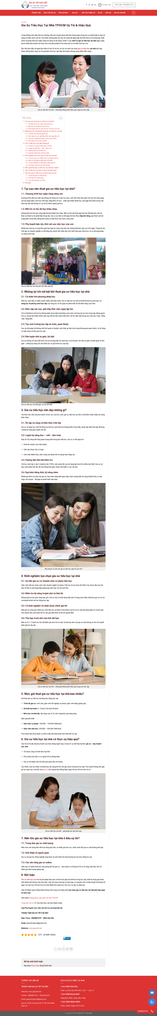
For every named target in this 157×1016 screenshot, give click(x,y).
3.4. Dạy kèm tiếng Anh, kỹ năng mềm (37, 153)
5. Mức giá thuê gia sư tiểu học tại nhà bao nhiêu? (41, 168)
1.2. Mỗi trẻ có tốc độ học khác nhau (37, 126)
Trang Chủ (36, 13)
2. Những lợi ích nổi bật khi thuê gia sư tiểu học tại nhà (42, 131)
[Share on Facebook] (55, 949)
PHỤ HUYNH (64, 13)
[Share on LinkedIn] (71, 949)
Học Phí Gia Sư (50, 13)
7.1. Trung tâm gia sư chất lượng (36, 175)
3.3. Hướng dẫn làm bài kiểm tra (36, 150)
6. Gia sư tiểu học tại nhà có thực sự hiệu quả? (40, 170)
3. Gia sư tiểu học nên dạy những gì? (36, 143)
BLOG (100, 13)
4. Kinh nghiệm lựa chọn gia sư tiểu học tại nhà (40, 155)
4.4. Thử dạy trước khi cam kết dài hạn (38, 165)
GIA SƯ (75, 13)
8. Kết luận (27, 183)
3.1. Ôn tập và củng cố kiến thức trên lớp (39, 146)
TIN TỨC (23, 22)
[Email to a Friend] (63, 949)
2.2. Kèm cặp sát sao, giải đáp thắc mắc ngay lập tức (42, 136)
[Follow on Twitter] (92, 5)
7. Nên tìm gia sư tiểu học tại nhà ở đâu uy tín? (40, 173)
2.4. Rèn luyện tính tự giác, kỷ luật (36, 141)
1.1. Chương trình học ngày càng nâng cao (39, 124)
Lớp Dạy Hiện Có (88, 13)
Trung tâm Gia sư (27, 903)
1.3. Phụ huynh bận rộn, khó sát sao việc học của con (43, 129)
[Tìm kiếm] (134, 13)
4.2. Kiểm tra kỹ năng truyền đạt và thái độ (39, 160)
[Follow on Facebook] (86, 5)
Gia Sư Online (119, 13)
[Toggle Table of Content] (59, 118)
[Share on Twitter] (59, 949)
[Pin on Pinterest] (67, 949)
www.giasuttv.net (35, 928)
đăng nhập (35, 966)
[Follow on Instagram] (89, 5)
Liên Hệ (108, 13)
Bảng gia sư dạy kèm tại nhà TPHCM (44, 898)
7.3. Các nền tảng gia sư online (35, 180)
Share (66, 938)
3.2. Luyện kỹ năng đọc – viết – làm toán (38, 148)
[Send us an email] (95, 5)
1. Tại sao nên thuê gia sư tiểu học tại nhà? (38, 121)
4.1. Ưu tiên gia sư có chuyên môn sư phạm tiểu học (42, 158)
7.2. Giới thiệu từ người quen (35, 178)
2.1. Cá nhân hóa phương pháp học (37, 134)
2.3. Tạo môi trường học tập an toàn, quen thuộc (41, 138)
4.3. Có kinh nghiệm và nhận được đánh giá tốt (40, 163)
